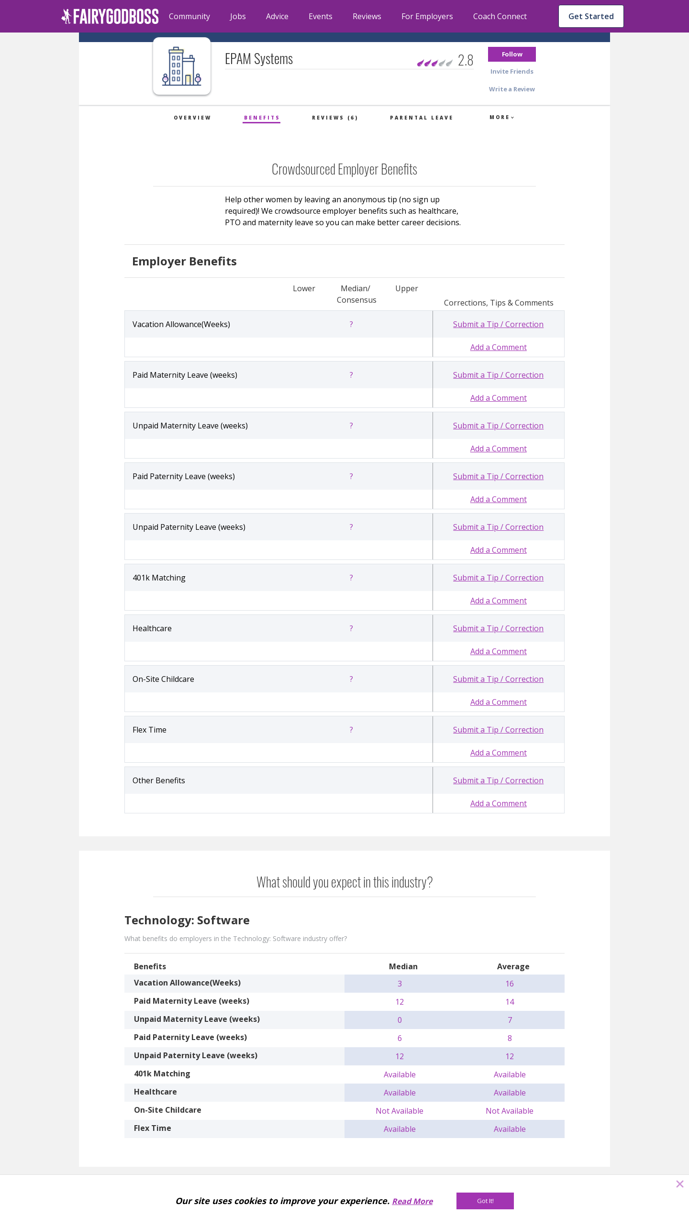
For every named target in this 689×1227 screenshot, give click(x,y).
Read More (412, 1201)
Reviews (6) (335, 117)
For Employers (427, 16)
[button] (512, 54)
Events (321, 16)
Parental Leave (422, 117)
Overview (192, 117)
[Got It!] (485, 1201)
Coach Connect (500, 16)
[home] (110, 16)
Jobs (238, 16)
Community (189, 16)
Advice (277, 16)
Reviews (367, 16)
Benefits (262, 117)
